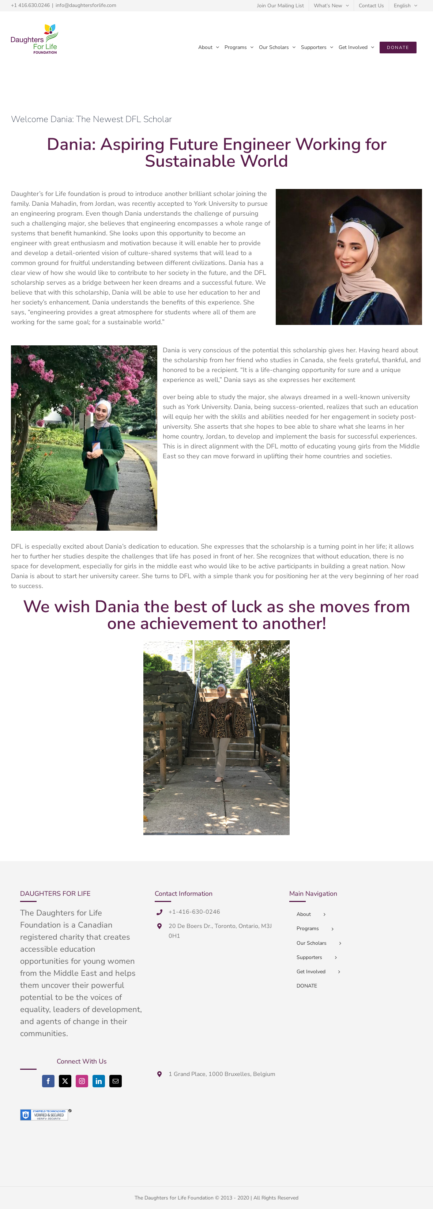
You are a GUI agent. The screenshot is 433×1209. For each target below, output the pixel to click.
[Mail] (115, 1081)
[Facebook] (48, 1081)
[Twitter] (65, 1081)
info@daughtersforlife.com (86, 5)
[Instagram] (82, 1081)
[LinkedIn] (99, 1081)
